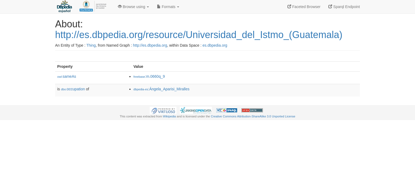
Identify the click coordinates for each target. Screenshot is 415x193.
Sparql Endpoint (344, 7)
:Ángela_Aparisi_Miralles (161, 89)
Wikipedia (169, 116)
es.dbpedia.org (214, 45)
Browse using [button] (133, 7)
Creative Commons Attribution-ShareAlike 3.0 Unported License (253, 116)
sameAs (66, 76)
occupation (73, 89)
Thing (91, 45)
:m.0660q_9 (149, 76)
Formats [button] (168, 7)
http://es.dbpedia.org (150, 45)
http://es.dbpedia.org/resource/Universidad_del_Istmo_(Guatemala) (199, 34)
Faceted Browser (304, 7)
